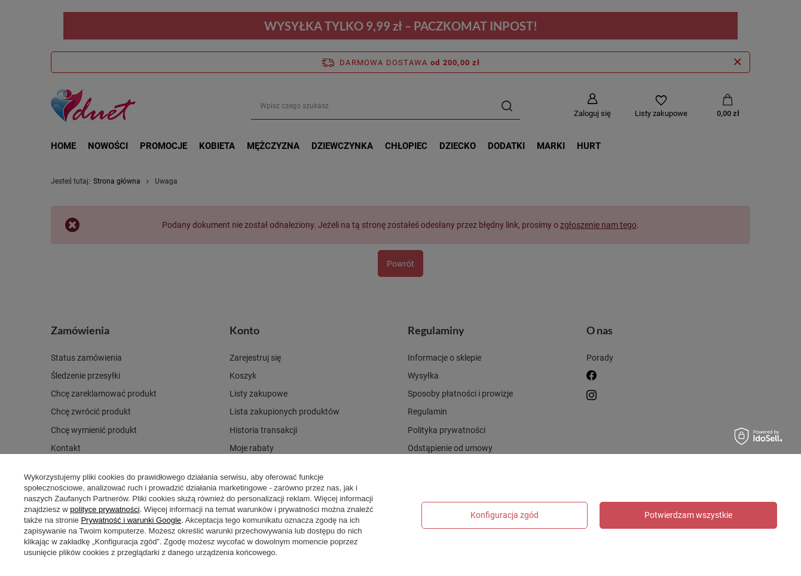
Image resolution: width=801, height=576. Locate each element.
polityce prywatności (104, 509)
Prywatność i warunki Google (131, 520)
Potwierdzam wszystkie (688, 515)
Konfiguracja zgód (504, 515)
